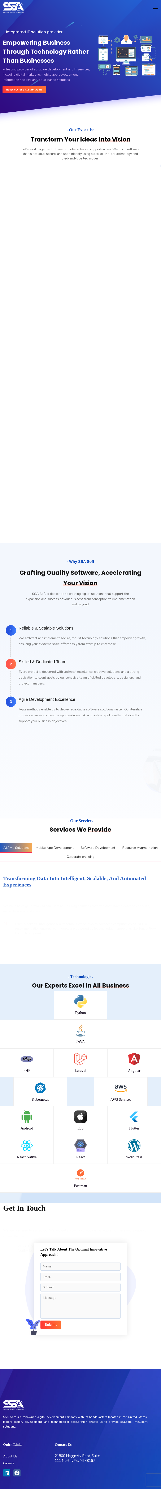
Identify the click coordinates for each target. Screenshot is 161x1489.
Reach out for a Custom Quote (24, 89)
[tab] (16, 847)
